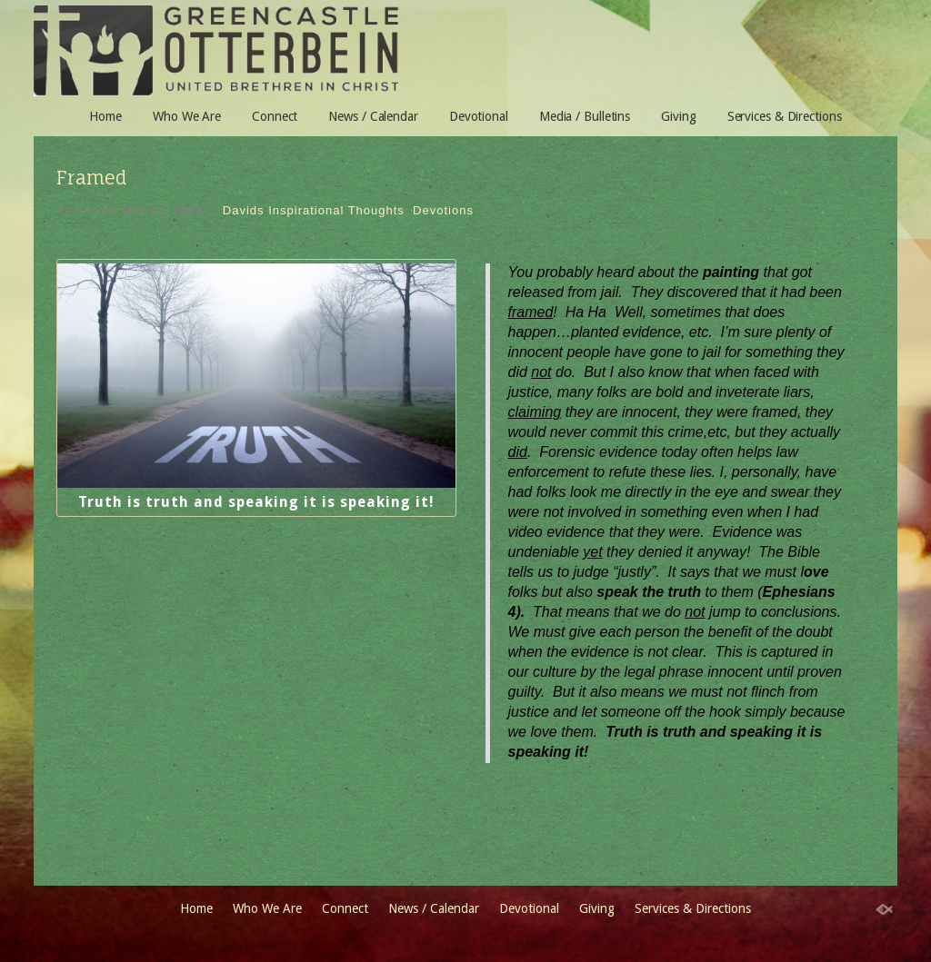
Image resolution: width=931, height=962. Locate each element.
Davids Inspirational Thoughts (314, 210)
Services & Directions (784, 116)
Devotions (443, 210)
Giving (678, 116)
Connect (274, 116)
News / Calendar (373, 116)
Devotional (478, 116)
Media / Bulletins (584, 116)
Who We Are (187, 116)
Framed (91, 177)
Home (105, 116)
